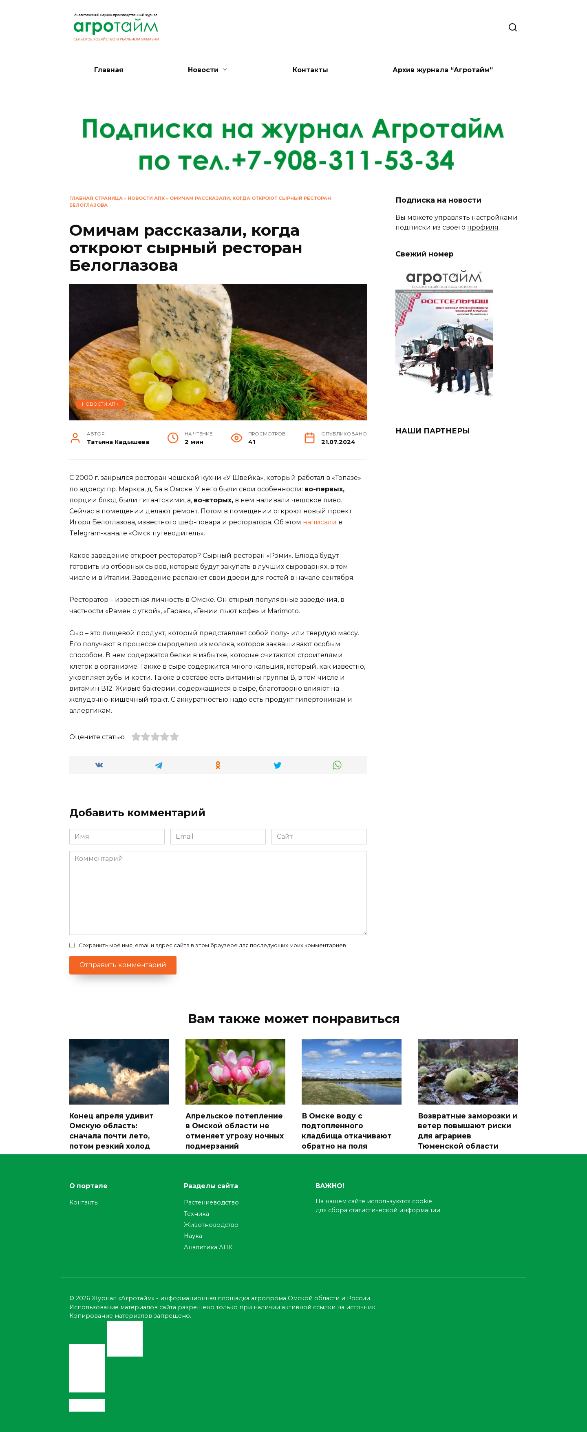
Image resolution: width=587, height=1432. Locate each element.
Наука (193, 1236)
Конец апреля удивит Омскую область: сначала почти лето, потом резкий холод (111, 1131)
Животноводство (211, 1225)
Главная (109, 70)
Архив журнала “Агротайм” (443, 70)
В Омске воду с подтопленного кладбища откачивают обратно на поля (347, 1131)
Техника (196, 1214)
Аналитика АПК (208, 1247)
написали (320, 522)
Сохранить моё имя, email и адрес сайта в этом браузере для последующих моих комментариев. (213, 945)
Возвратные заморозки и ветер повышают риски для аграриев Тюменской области (464, 1131)
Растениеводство (211, 1203)
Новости (203, 70)
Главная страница (96, 198)
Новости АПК (146, 198)
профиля (483, 227)
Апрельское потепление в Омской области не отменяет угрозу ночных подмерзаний (235, 1131)
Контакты (310, 70)
